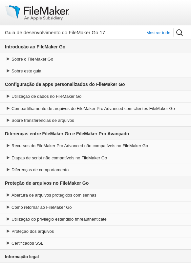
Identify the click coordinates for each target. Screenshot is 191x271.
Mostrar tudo (158, 32)
